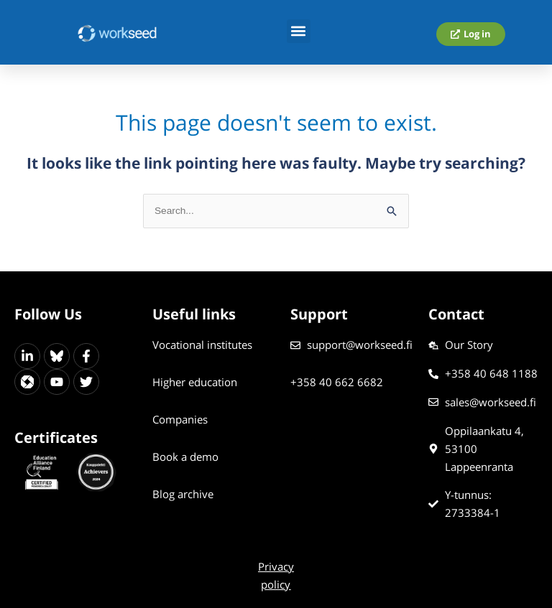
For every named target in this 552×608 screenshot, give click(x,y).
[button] (298, 31)
